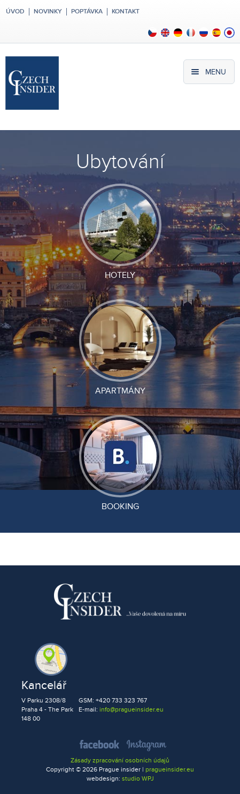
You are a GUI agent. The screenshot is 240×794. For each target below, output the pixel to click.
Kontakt (126, 12)
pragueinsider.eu (169, 770)
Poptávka (87, 12)
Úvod (14, 12)
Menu (215, 72)
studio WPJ (138, 779)
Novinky (48, 12)
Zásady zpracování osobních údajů (120, 761)
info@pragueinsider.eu (131, 710)
